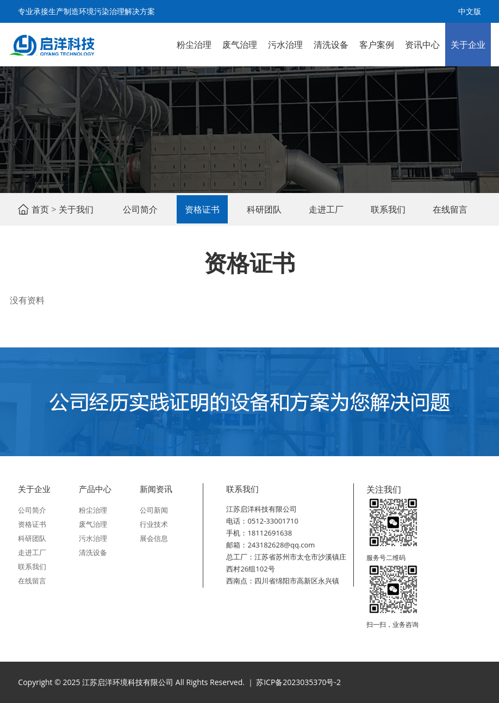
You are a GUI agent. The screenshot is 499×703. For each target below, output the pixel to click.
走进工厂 (326, 209)
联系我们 (388, 209)
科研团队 (264, 209)
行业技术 (154, 524)
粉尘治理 (194, 45)
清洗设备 (331, 45)
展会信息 (154, 538)
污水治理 (285, 45)
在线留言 (450, 209)
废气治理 (239, 45)
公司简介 (140, 209)
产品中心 (95, 488)
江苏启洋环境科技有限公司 (51, 44)
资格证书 (202, 209)
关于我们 (76, 209)
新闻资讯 (156, 488)
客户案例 (376, 45)
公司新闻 (154, 510)
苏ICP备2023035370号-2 (298, 682)
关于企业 (468, 45)
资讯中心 (422, 45)
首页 (40, 209)
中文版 (469, 11)
